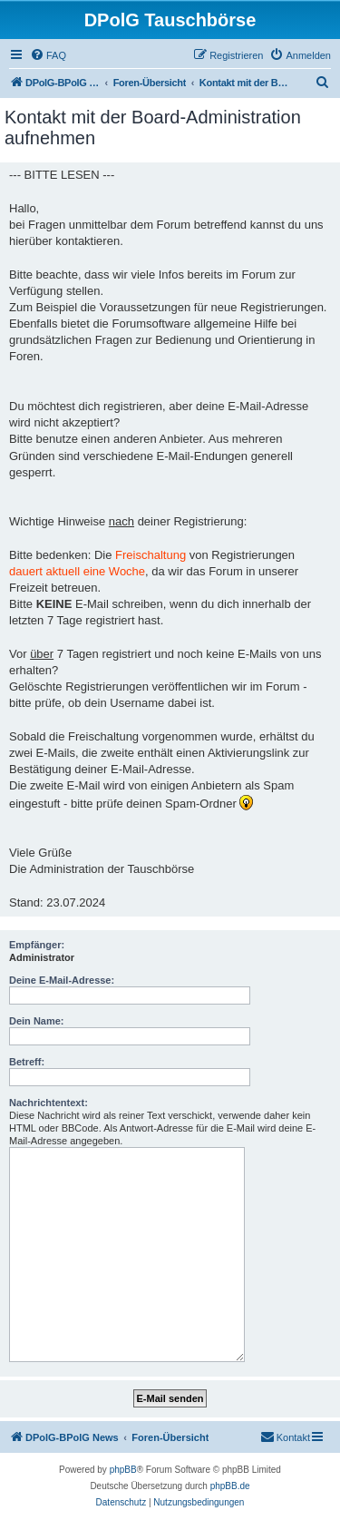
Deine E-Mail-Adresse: (61, 980)
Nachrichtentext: (48, 1102)
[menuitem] (48, 55)
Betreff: (26, 1061)
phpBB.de (230, 1486)
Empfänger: (36, 944)
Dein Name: (36, 1020)
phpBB (123, 1470)
